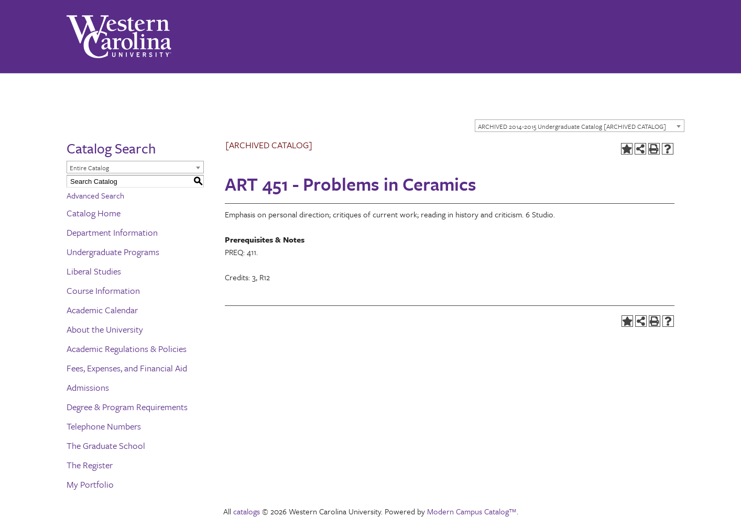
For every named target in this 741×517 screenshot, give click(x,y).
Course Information (103, 290)
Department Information (112, 232)
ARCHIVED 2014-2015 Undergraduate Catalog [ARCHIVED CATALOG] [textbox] (572, 126)
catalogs (246, 511)
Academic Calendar (102, 309)
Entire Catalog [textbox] (89, 167)
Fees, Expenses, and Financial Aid (127, 368)
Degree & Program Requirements (127, 406)
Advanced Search (95, 195)
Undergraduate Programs (113, 251)
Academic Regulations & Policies (127, 348)
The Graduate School (106, 445)
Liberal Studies (94, 271)
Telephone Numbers (104, 426)
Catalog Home (94, 212)
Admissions (88, 387)
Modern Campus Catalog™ (472, 511)
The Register (90, 464)
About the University (105, 329)
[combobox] (579, 125)
